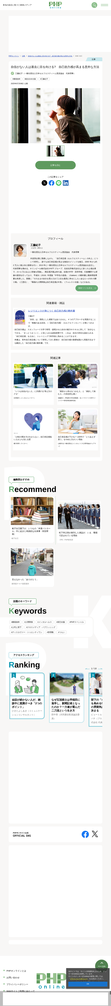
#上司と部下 (16, 627)
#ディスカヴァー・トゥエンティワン (26, 632)
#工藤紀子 (44, 79)
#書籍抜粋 (16, 79)
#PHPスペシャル (77, 622)
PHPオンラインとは (16, 971)
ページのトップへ (101, 958)
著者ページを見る (85, 288)
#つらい (61, 632)
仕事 (94, 59)
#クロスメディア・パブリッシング (40, 627)
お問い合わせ (13, 977)
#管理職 (50, 632)
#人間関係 (28, 622)
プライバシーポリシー (78, 979)
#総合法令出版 (30, 79)
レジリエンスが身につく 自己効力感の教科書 (51, 311)
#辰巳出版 (60, 622)
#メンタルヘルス (44, 622)
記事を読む (55, 165)
